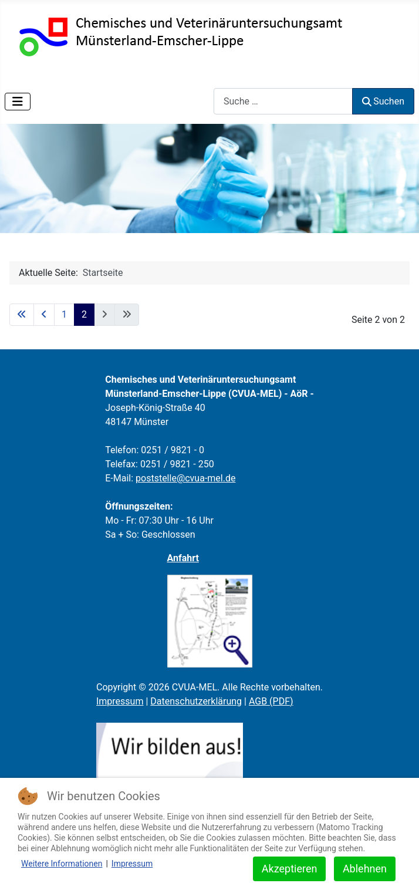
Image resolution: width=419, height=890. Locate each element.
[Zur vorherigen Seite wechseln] (44, 315)
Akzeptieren (289, 868)
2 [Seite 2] (84, 314)
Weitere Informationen (61, 863)
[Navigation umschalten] (18, 101)
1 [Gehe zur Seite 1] (64, 314)
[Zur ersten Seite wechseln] (21, 315)
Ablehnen (365, 868)
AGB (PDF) (271, 701)
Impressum (120, 701)
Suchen (383, 101)
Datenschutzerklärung (196, 701)
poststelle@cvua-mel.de (185, 478)
